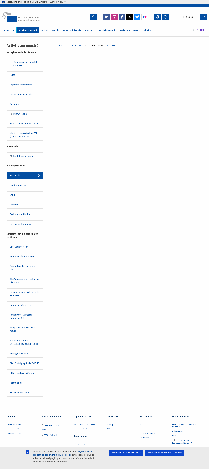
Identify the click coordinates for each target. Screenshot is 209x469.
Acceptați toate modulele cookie (126, 453)
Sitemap (110, 424)
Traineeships (145, 429)
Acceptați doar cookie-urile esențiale (164, 453)
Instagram (114, 17)
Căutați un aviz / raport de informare (24, 64)
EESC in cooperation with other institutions (184, 425)
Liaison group (177, 431)
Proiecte (14, 204)
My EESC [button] (200, 30)
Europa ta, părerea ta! (20, 305)
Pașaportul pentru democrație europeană (25, 294)
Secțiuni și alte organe (129, 30)
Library (43, 430)
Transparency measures (84, 444)
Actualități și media (72, 30)
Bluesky (137, 17)
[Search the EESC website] (68, 17)
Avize (12, 75)
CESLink (175, 435)
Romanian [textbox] (188, 17)
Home (61, 45)
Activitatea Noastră (74, 45)
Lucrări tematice (18, 185)
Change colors (165, 17)
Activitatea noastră (28, 30)
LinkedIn (106, 17)
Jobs (142, 424)
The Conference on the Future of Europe (24, 281)
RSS (108, 429)
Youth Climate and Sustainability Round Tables (24, 342)
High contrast (157, 17)
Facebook (122, 17)
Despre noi (9, 30)
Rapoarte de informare (21, 84)
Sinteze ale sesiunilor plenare (24, 123)
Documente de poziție (21, 94)
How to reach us (14, 424)
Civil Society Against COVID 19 (24, 363)
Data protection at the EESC (85, 424)
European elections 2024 (22, 256)
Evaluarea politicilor (20, 214)
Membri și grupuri (107, 30)
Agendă (55, 30)
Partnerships (16, 382)
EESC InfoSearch (49, 435)
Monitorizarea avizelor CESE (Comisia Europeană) (23, 135)
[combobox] (194, 17)
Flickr (144, 17)
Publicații (15, 175)
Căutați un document (22, 156)
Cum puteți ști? (58, 2)
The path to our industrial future (22, 329)
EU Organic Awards (19, 353)
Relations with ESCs (19, 392)
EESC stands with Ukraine (22, 373)
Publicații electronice (20, 224)
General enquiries (15, 433)
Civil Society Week (19, 247)
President (90, 30)
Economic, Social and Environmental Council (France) (184, 441)
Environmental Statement (84, 429)
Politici (44, 30)
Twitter (129, 17)
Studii (13, 195)
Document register (50, 425)
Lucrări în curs (18, 114)
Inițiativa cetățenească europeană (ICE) (21, 316)
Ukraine (147, 30)
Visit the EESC (13, 429)
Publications (111, 45)
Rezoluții (14, 104)
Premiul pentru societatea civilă (23, 268)
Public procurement (147, 433)
